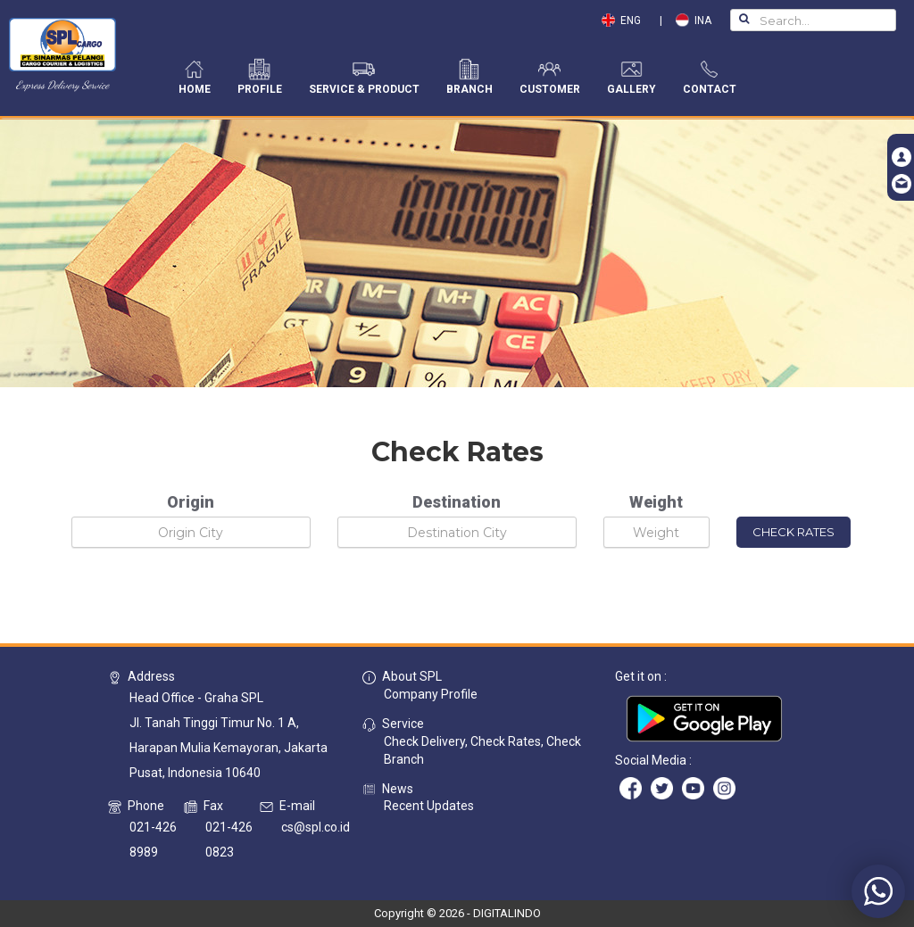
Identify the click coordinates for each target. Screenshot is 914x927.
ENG (625, 20)
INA (693, 20)
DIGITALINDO (507, 913)
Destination (456, 502)
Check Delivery (424, 741)
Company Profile (431, 694)
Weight (656, 502)
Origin (190, 502)
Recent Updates (429, 806)
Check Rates (505, 741)
